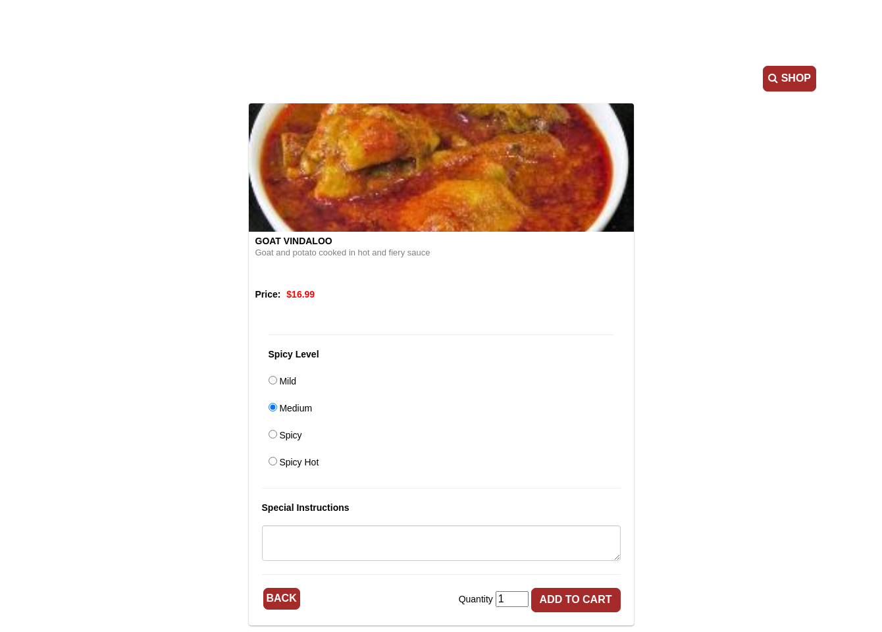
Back (282, 598)
